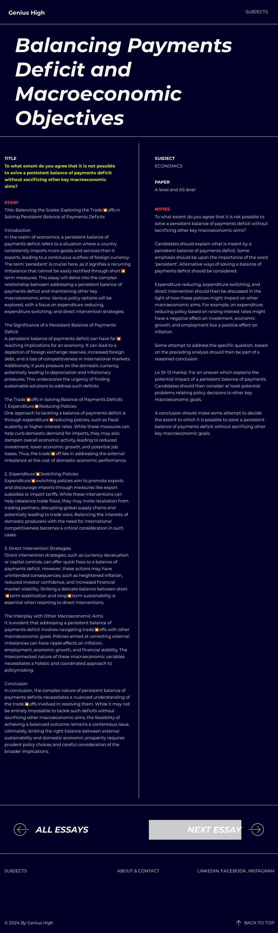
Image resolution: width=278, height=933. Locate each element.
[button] (256, 11)
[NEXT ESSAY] (195, 830)
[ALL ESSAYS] (82, 830)
